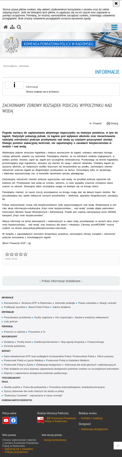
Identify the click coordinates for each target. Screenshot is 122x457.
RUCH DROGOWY (9, 336)
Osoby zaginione (43, 317)
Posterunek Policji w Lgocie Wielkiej (23, 360)
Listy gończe (10, 321)
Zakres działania (61, 307)
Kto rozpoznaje (63, 317)
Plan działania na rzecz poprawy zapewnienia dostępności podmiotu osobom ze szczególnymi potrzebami (61, 368)
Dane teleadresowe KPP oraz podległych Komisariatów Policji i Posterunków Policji (49, 356)
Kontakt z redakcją (91, 418)
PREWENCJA (7, 326)
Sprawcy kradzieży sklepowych (92, 317)
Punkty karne (24, 342)
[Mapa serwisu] (12, 27)
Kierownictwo (11, 303)
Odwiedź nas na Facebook (13, 420)
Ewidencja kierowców (46, 342)
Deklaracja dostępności (49, 364)
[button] (114, 27)
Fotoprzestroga (95, 342)
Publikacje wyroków (14, 307)
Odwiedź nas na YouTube (6, 420)
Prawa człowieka (87, 303)
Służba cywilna (12, 387)
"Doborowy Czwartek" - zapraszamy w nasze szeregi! (33, 395)
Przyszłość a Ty (36, 331)
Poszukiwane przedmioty (17, 317)
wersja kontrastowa (55, 440)
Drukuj (112, 123)
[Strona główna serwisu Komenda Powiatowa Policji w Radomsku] (5, 27)
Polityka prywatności (16, 452)
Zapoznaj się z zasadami (19, 449)
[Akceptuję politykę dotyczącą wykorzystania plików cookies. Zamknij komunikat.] (116, 3)
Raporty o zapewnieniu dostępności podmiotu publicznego (35, 373)
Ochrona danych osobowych (17, 400)
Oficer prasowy (105, 356)
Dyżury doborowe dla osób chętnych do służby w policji (34, 391)
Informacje (24, 66)
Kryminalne (8, 311)
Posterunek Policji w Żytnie (18, 364)
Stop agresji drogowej (72, 342)
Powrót (95, 123)
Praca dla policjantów (34, 387)
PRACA (5, 381)
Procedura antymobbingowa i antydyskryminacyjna (77, 387)
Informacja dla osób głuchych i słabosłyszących (90, 364)
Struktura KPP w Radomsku (36, 303)
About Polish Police (38, 307)
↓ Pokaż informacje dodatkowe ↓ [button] (61, 281)
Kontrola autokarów (14, 346)
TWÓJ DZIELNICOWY (11, 377)
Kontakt (6, 350)
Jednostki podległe (65, 303)
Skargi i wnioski (108, 303)
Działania (9, 342)
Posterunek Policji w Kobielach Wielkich (67, 360)
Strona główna (10, 66)
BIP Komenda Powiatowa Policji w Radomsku (60, 420)
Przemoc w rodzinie (14, 331)
